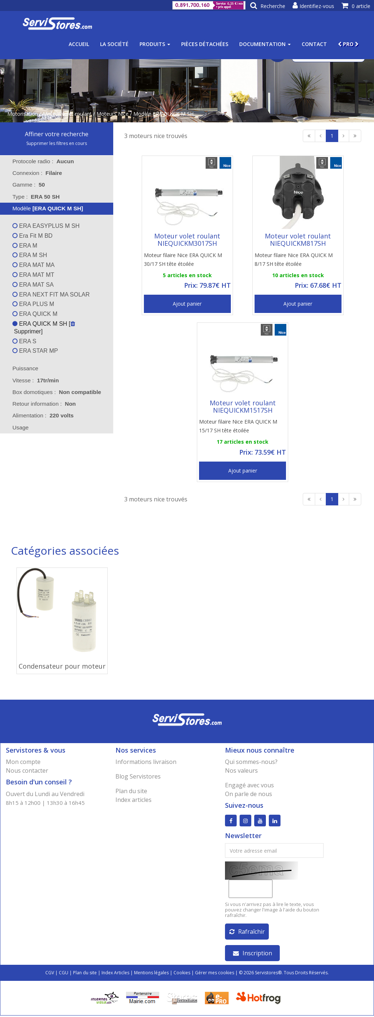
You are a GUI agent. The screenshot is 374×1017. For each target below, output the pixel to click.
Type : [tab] (36, 197)
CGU (63, 974)
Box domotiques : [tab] (56, 392)
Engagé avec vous (249, 785)
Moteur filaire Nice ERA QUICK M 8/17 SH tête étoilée (294, 259)
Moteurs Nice (112, 113)
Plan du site (131, 791)
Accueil (79, 44)
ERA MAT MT (33, 275)
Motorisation (22, 113)
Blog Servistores (138, 776)
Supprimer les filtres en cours (56, 143)
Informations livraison (145, 762)
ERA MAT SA (33, 285)
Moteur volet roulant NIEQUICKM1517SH (243, 406)
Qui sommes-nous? (251, 762)
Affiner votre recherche (56, 134)
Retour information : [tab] (44, 404)
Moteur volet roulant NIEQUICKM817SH (298, 240)
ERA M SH (29, 255)
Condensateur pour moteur (62, 666)
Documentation (265, 44)
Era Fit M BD (32, 236)
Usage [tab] (16, 427)
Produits (155, 44)
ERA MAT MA (33, 265)
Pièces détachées (204, 44)
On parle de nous (248, 794)
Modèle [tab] (43, 208)
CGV (49, 974)
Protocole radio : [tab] (43, 161)
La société (114, 44)
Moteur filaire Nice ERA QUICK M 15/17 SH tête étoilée (238, 426)
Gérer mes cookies (214, 974)
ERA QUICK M (34, 314)
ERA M (24, 245)
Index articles (133, 800)
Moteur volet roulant (67, 113)
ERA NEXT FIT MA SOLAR (51, 294)
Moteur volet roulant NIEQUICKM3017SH (187, 240)
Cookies (181, 974)
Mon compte (23, 762)
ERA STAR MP (35, 351)
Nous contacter (27, 770)
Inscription (252, 955)
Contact (314, 44)
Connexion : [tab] (37, 173)
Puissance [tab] (20, 368)
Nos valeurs (241, 770)
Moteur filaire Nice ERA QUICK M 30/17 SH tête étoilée (183, 259)
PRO (348, 44)
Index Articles (115, 974)
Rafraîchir (247, 933)
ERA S (24, 341)
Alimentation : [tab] (43, 415)
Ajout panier (187, 303)
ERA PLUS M (33, 304)
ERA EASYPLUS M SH (46, 226)
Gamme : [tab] (28, 184)
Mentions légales (151, 974)
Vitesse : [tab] (35, 380)
